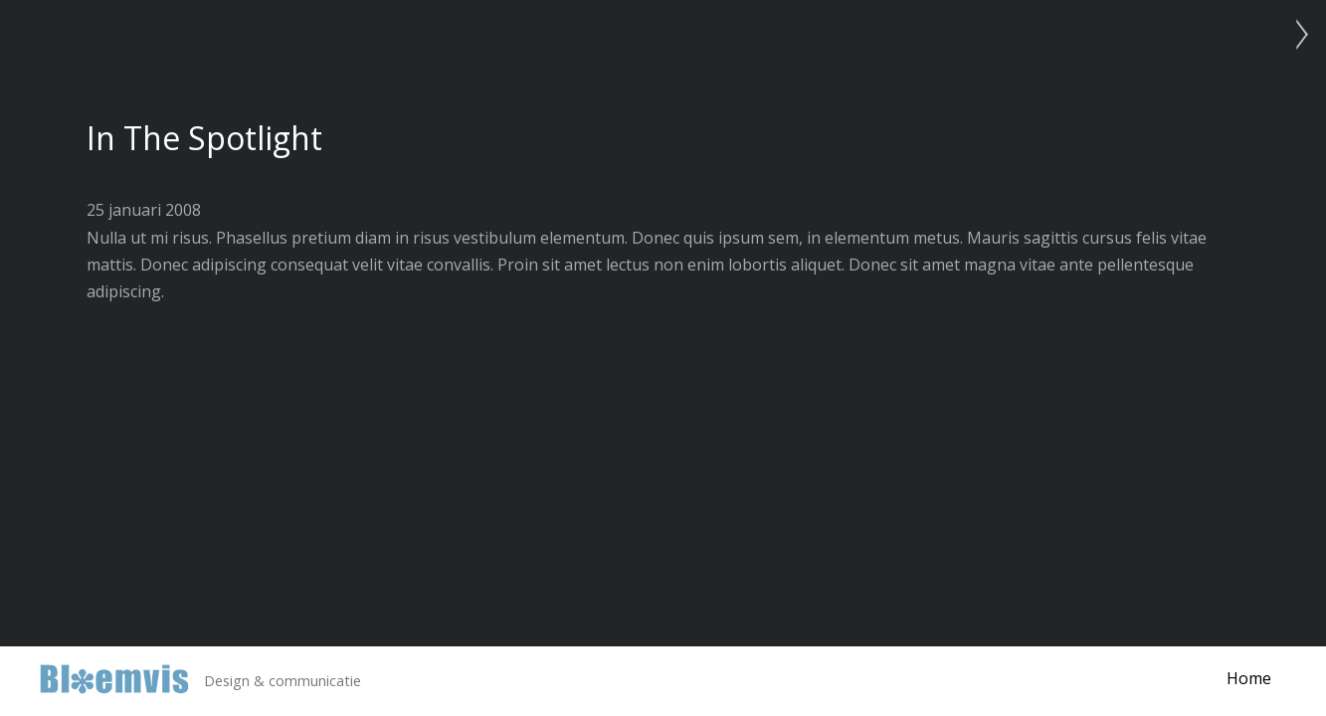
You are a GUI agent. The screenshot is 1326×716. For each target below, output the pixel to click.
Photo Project (1296, 35)
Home (1249, 678)
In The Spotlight (204, 137)
